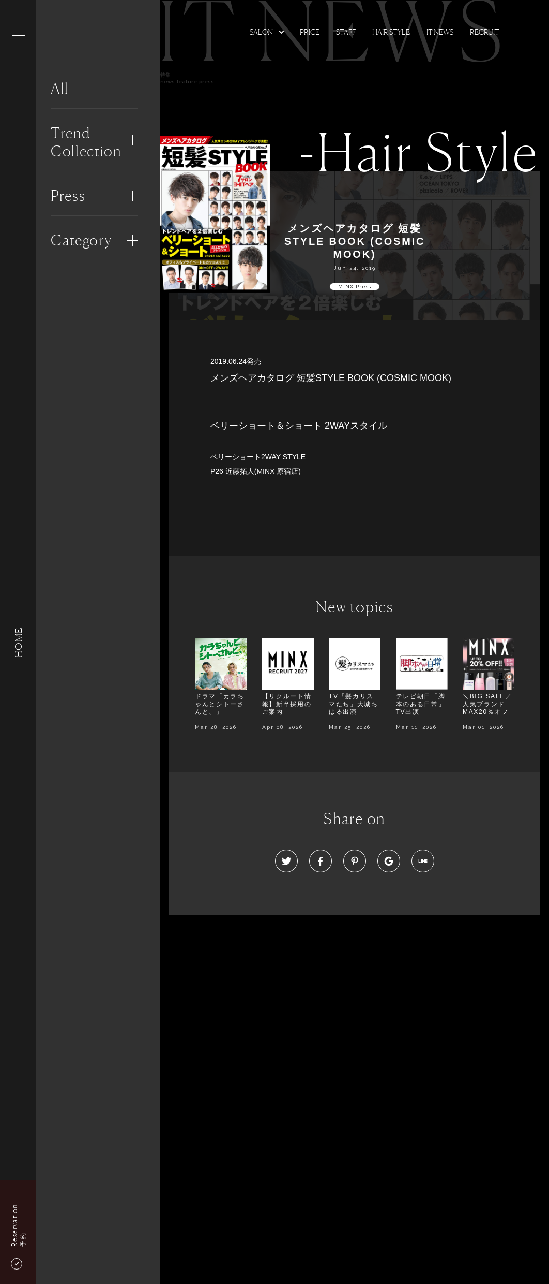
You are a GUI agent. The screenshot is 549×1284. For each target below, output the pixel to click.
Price (309, 31)
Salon (261, 31)
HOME (18, 641)
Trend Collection (86, 142)
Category (81, 240)
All (60, 88)
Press (68, 196)
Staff (346, 31)
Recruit (484, 31)
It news (439, 31)
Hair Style (391, 31)
